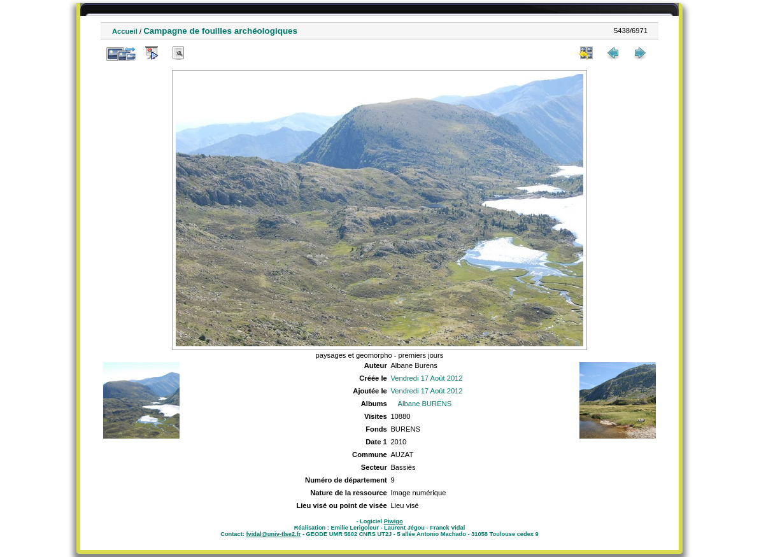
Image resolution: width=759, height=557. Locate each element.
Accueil (125, 31)
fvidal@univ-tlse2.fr (273, 534)
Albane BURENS (425, 403)
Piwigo (393, 521)
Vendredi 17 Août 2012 (426, 378)
